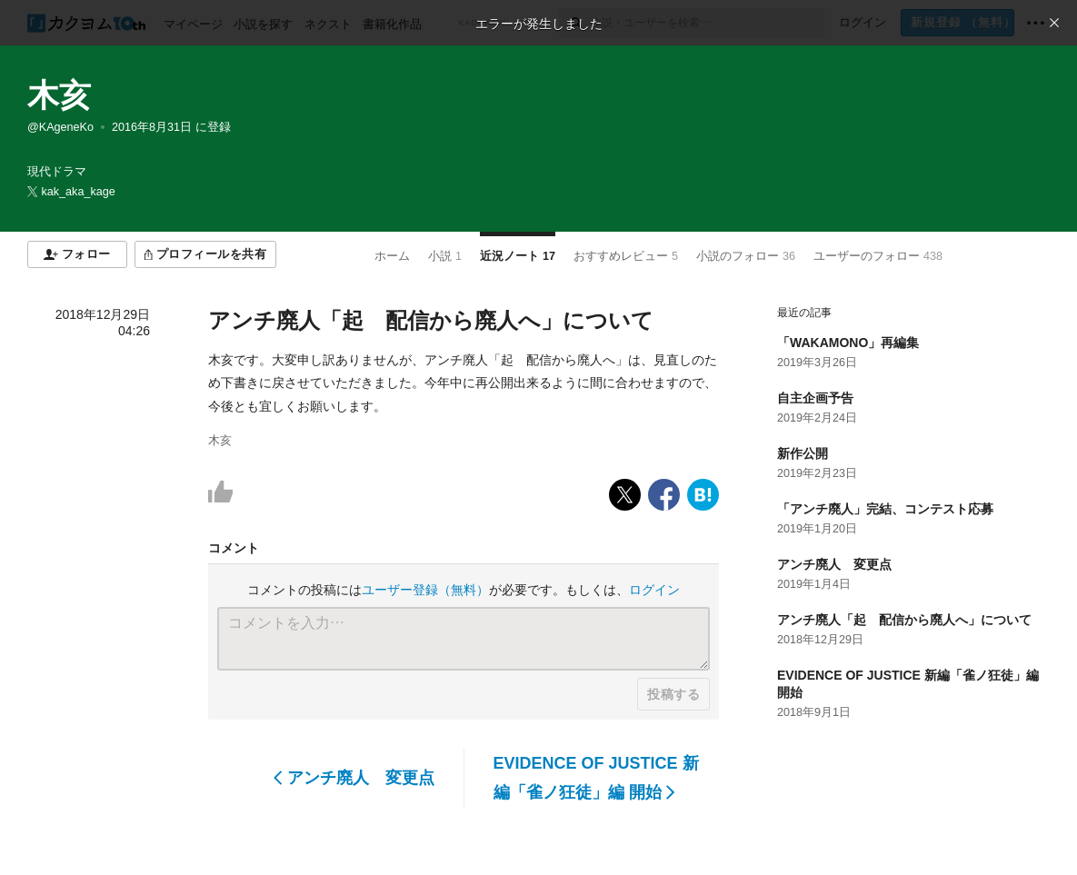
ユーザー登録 (425, 589)
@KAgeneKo (60, 127)
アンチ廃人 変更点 (354, 778)
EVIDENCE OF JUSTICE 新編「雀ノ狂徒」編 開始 (596, 777)
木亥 (59, 95)
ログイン (654, 589)
